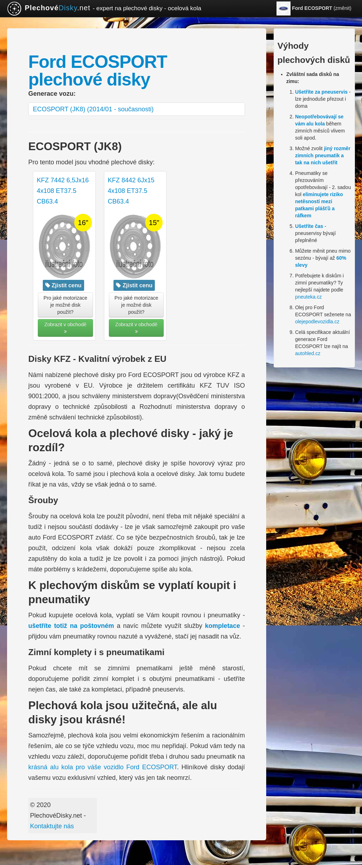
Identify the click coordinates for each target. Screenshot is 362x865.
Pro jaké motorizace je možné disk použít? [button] (65, 305)
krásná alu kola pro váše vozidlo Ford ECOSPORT (102, 767)
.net (104, 8)
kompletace (222, 625)
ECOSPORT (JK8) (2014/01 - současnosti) (93, 109)
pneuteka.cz (308, 297)
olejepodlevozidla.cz (317, 321)
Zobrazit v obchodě (65, 328)
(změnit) (313, 8)
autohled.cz (308, 353)
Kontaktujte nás (52, 826)
